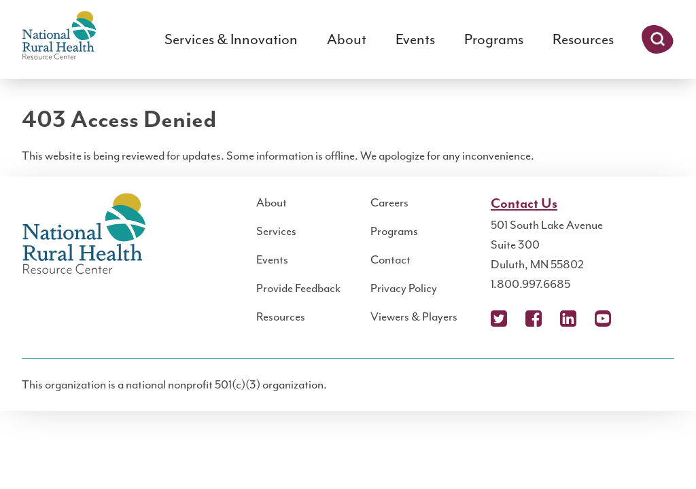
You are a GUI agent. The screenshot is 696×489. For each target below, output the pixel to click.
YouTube (603, 318)
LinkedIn (568, 318)
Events (415, 39)
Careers (389, 202)
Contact (390, 259)
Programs (493, 39)
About (346, 39)
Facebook (533, 318)
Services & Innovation (231, 39)
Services (276, 230)
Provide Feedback (298, 287)
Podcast (637, 318)
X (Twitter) (499, 318)
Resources (583, 39)
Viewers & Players (413, 316)
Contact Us (524, 204)
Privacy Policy (403, 287)
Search (657, 39)
